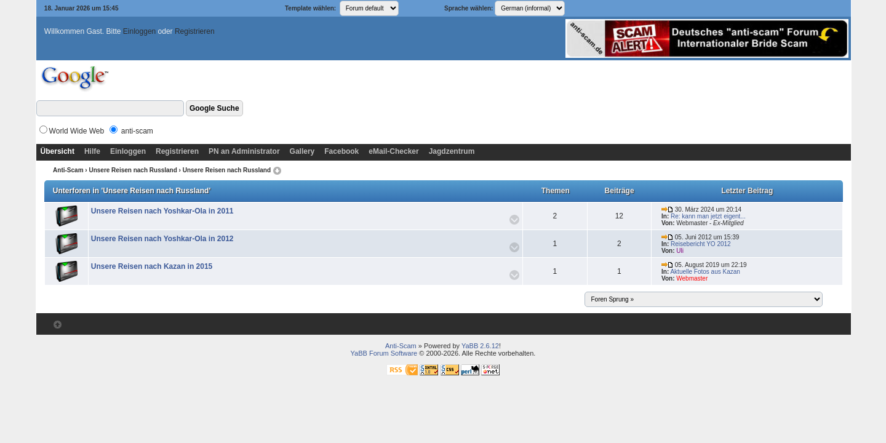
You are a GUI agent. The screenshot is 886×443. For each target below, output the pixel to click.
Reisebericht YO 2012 (701, 244)
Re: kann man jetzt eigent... (708, 216)
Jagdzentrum (452, 151)
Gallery (302, 151)
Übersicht (57, 151)
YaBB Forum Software (384, 353)
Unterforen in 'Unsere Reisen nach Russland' (131, 190)
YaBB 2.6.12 (480, 345)
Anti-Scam (68, 170)
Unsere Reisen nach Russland (133, 170)
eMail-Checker (393, 151)
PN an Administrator (244, 151)
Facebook (341, 151)
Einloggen (139, 31)
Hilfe (92, 151)
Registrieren (195, 31)
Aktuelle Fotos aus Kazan (705, 271)
